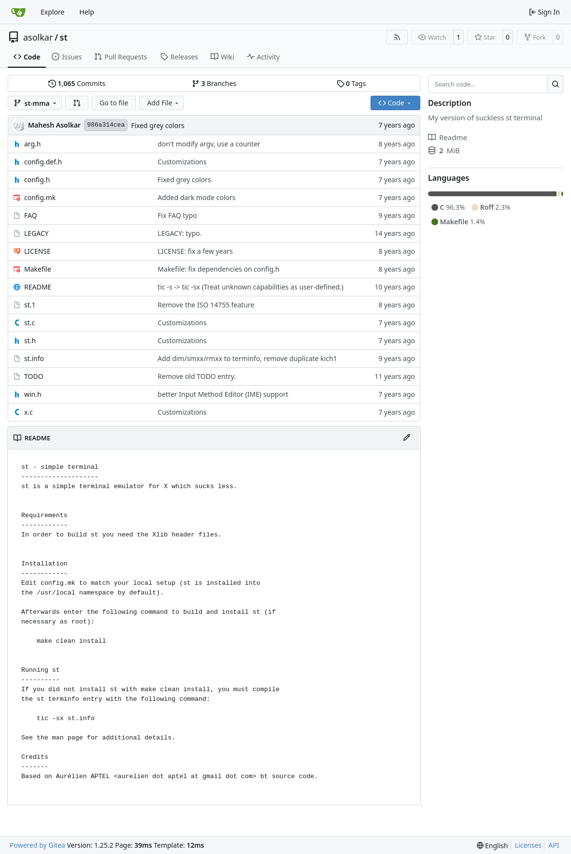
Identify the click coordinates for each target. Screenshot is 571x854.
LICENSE (37, 251)
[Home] (18, 12)
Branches (214, 83)
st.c (29, 322)
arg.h (32, 143)
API (553, 845)
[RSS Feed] (397, 37)
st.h (30, 340)
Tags (351, 83)
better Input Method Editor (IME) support (222, 394)
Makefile (37, 269)
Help (86, 11)
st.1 (30, 304)
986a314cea (106, 125)
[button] (76, 103)
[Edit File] (406, 438)
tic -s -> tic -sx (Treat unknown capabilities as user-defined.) (250, 286)
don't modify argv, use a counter (208, 143)
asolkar (38, 37)
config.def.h (43, 161)
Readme (447, 137)
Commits (76, 83)
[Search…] (555, 84)
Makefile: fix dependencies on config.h (218, 269)
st (64, 37)
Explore (52, 11)
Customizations (181, 161)
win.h (33, 394)
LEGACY (36, 233)
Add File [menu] (163, 102)
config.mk (40, 197)
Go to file (114, 102)
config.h (37, 179)
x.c (28, 412)
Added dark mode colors (196, 197)
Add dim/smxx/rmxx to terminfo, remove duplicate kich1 (247, 358)
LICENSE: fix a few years (195, 251)
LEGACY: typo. (179, 233)
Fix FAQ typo (177, 215)
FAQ (30, 215)
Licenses (528, 845)
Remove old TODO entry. (196, 376)
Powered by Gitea (37, 845)
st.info (34, 358)
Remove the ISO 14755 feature (205, 304)
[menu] (492, 845)
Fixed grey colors (157, 125)
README (37, 286)
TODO (33, 376)
